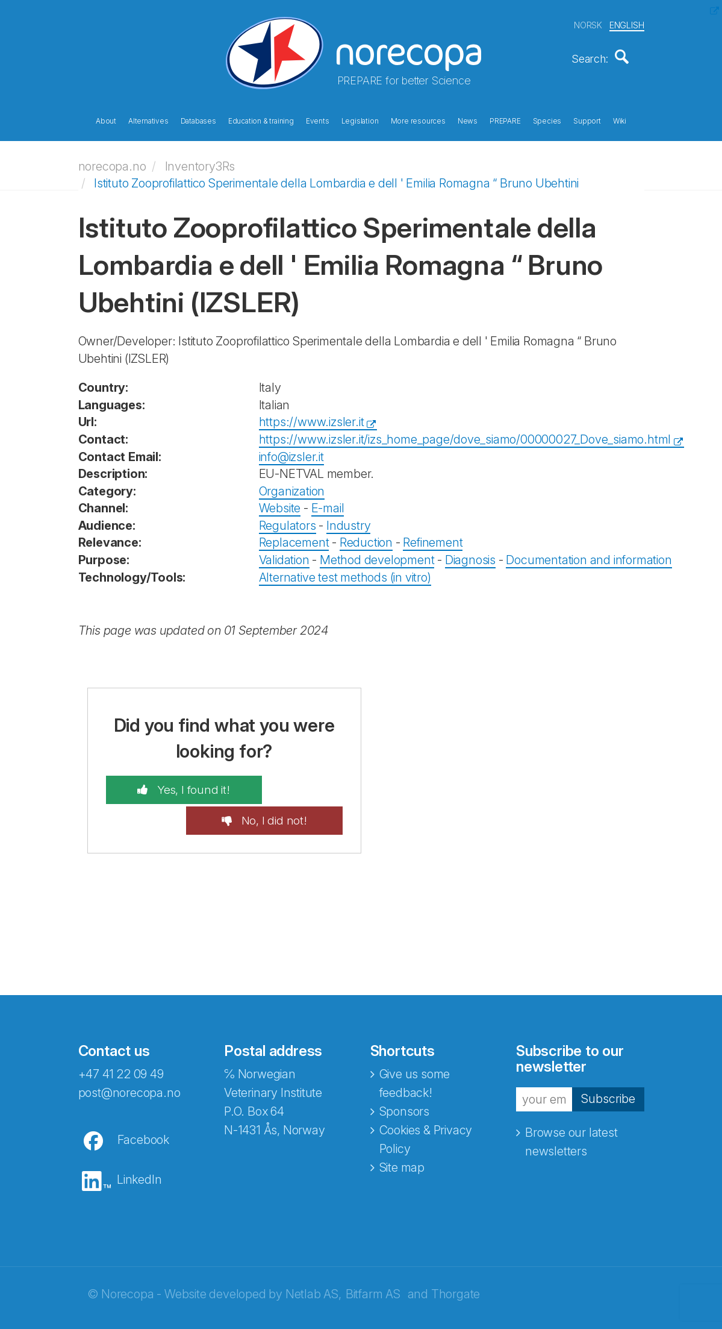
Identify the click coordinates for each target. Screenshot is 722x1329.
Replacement (294, 536)
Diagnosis (470, 554)
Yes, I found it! (171, 784)
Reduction (366, 536)
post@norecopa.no (129, 1057)
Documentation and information (588, 554)
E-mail (327, 502)
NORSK (588, 23)
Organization (292, 484)
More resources (418, 119)
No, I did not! (294, 784)
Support (587, 119)
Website (280, 502)
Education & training (261, 119)
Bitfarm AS (373, 1258)
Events (317, 119)
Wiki (619, 119)
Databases (198, 119)
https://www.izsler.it (311, 416)
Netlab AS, (313, 1258)
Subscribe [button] (608, 1063)
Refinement (432, 536)
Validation (284, 554)
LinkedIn (139, 1144)
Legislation (360, 119)
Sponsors (404, 1076)
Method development (377, 554)
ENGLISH (626, 23)
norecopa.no (112, 159)
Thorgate (455, 1258)
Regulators (287, 519)
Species (547, 119)
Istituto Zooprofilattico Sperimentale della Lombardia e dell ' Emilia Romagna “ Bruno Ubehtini (336, 177)
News (468, 119)
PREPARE (505, 119)
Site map (402, 1132)
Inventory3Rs (200, 159)
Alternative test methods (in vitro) (345, 571)
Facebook (143, 1104)
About (106, 119)
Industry (348, 519)
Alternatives (148, 119)
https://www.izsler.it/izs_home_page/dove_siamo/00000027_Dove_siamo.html (465, 433)
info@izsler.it (291, 450)
